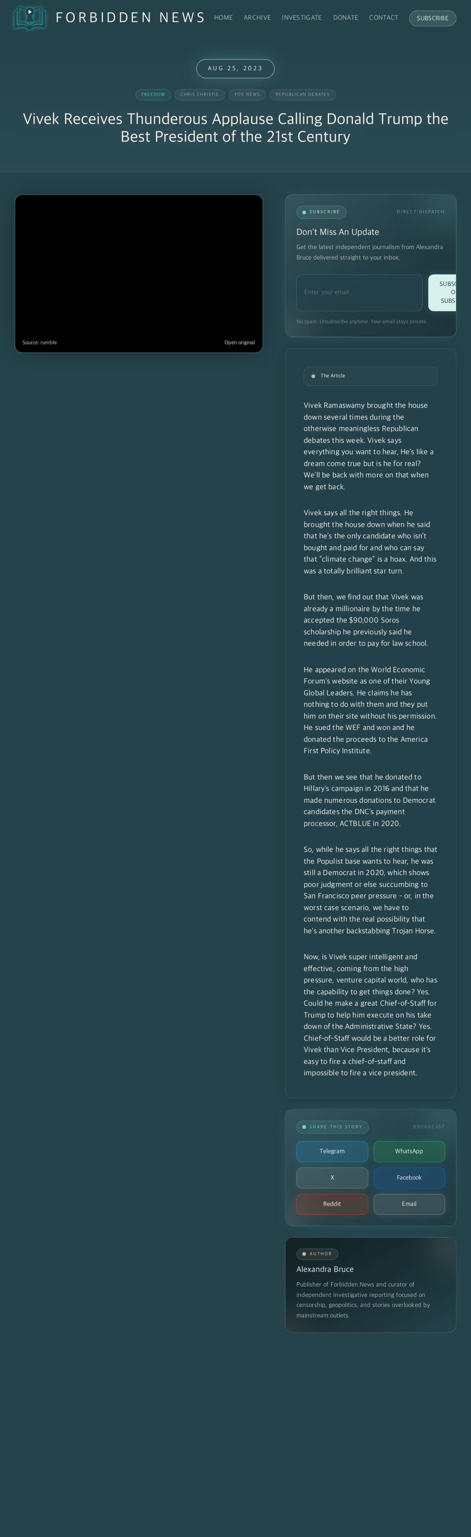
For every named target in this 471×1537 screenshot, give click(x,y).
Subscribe (433, 18)
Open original (240, 342)
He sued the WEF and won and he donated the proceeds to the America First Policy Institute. (366, 739)
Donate (346, 18)
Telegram (332, 1151)
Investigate (302, 18)
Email (409, 1204)
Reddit (332, 1204)
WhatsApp (409, 1151)
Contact (383, 18)
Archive (257, 18)
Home (223, 18)
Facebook (409, 1178)
